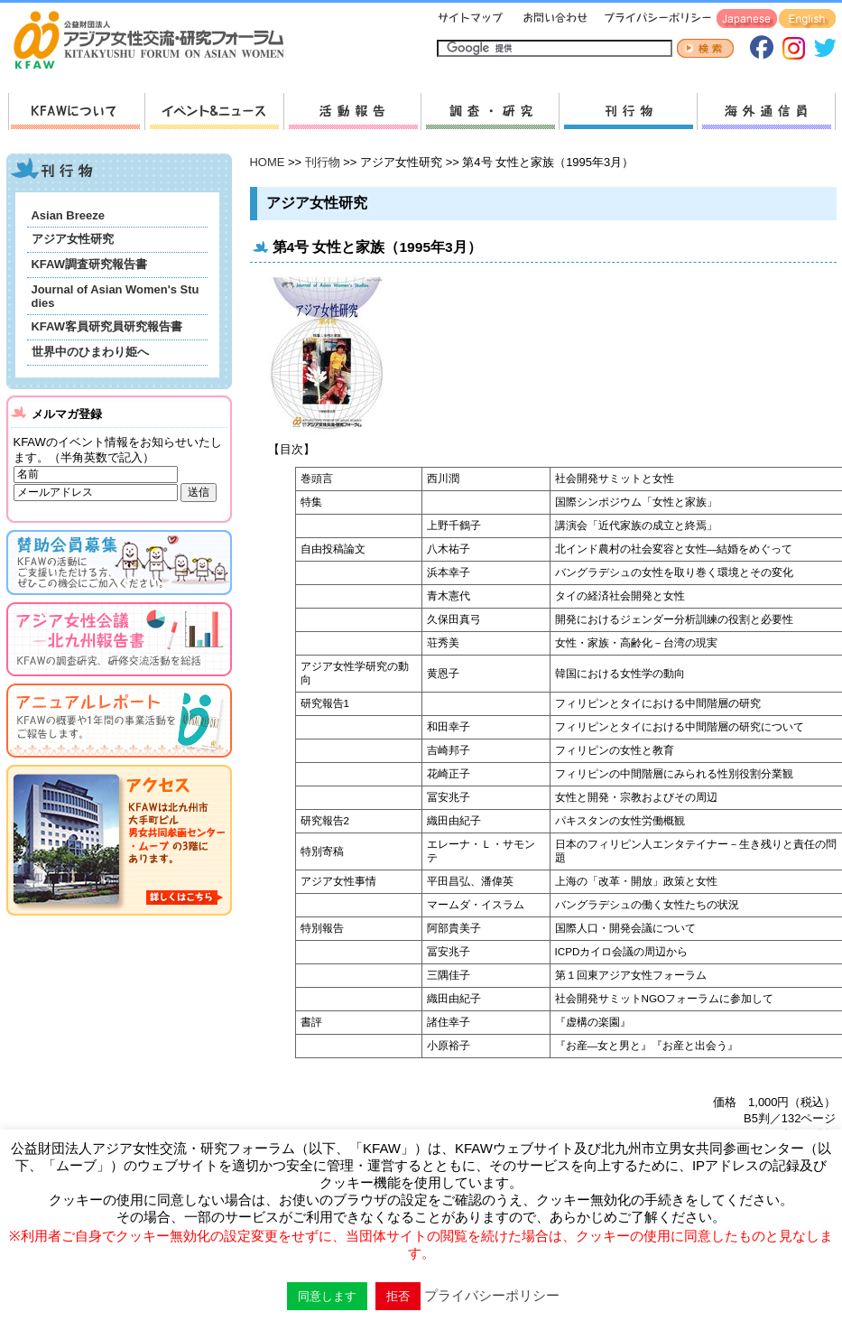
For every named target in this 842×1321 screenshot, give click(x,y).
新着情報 (213, 111)
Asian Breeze (68, 215)
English (807, 19)
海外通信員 (766, 111)
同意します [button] (327, 1296)
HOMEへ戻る (156, 41)
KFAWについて (76, 111)
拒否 (398, 1296)
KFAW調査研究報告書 (89, 264)
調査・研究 (490, 111)
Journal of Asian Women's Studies (115, 296)
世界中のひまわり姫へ (90, 351)
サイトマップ (471, 19)
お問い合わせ (553, 19)
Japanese (747, 19)
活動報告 (352, 111)
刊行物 (628, 111)
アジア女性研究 (73, 239)
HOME (267, 162)
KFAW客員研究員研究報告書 (107, 326)
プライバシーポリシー (655, 19)
